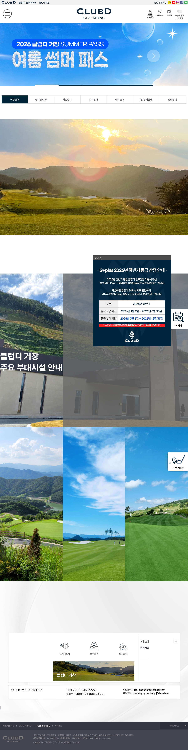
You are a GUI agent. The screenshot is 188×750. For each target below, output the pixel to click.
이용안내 (14, 99)
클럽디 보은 (44, 2)
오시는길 (123, 647)
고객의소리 (64, 647)
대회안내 (119, 99)
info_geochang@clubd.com (149, 689)
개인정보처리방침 (43, 725)
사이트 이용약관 (8, 725)
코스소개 (94, 647)
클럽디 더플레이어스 (27, 2)
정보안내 (172, 99)
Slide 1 (70, 85)
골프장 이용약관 (25, 725)
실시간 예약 (41, 99)
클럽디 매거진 (160, 2)
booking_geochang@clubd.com (151, 693)
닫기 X (98, 257)
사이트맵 (58, 725)
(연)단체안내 (146, 99)
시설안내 (67, 99)
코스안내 (93, 99)
